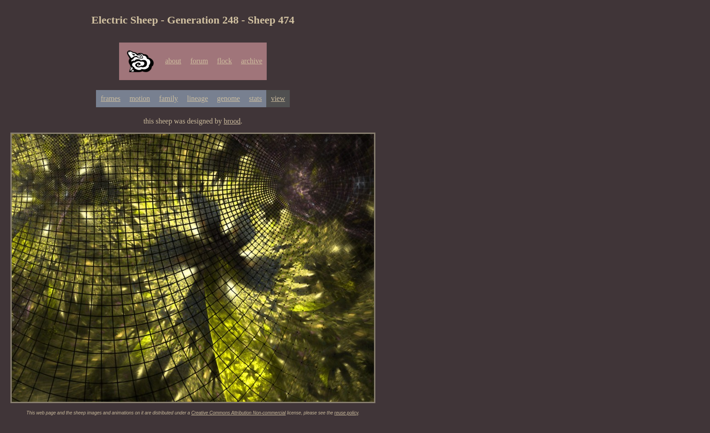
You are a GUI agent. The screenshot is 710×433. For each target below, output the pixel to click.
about (173, 61)
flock (224, 61)
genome (228, 98)
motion (140, 98)
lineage (197, 98)
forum (199, 61)
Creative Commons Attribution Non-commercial (238, 412)
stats (255, 98)
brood (232, 121)
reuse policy (346, 412)
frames (110, 98)
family (168, 98)
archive (251, 61)
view (278, 98)
